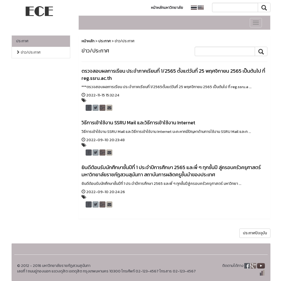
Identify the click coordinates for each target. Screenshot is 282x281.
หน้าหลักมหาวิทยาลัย (167, 7)
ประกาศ (22, 41)
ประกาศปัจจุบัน (255, 233)
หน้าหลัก (88, 41)
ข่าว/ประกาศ (28, 52)
